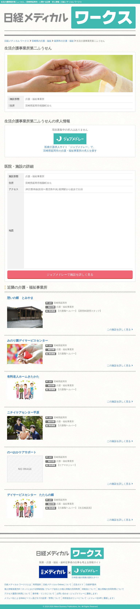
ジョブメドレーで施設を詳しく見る (70, 274)
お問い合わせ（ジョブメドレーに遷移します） (78, 593)
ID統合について (89, 589)
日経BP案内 (90, 584)
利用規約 (37, 584)
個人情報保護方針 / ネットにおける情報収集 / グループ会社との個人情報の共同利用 (42, 589)
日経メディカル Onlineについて (57, 584)
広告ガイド (78, 584)
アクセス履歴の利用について (17, 593)
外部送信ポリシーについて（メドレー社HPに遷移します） (89, 598)
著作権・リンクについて (43, 593)
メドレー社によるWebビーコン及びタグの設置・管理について (32, 598)
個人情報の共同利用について (111, 589)
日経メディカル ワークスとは (17, 584)
